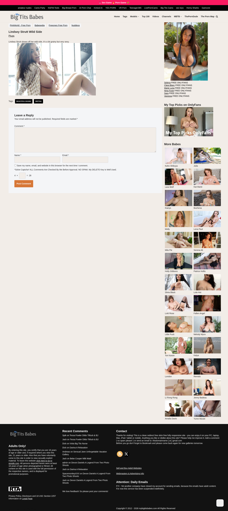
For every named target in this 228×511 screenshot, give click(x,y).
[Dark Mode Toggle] (220, 503)
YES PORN (110, 8)
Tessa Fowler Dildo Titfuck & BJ (84, 434)
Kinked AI (98, 8)
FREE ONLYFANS (176, 82)
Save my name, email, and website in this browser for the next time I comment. (52, 165)
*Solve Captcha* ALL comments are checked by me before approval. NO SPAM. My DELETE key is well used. (65, 169)
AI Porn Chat (85, 8)
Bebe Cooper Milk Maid (80, 457)
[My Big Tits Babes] (27, 17)
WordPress (31, 508)
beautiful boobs (23, 101)
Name (17, 154)
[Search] (217, 16)
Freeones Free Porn (58, 25)
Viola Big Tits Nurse (79, 442)
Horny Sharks (192, 8)
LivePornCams (151, 8)
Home (117, 16)
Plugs (11, 36)
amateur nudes (25, 8)
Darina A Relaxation (79, 447)
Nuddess (76, 25)
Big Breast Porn (69, 8)
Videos (156, 16)
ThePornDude (191, 16)
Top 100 (146, 16)
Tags (125, 16)
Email (65, 154)
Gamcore (206, 8)
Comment (19, 126)
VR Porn (123, 8)
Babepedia (40, 25)
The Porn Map (207, 16)
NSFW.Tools (53, 8)
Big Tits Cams (167, 8)
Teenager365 (135, 8)
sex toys (179, 8)
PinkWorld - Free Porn (20, 25)
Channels (166, 16)
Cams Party (39, 8)
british (38, 101)
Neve (11, 508)
